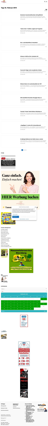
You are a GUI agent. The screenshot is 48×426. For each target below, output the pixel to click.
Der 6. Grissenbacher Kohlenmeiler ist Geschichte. (29, 414)
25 (10, 308)
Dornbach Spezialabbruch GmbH (6, 246)
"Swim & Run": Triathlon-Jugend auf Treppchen (31, 28)
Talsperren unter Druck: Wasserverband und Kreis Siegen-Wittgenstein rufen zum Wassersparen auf (30, 420)
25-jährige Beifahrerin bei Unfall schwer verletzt (31, 139)
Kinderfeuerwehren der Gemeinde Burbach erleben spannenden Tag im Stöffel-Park (30, 410)
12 (17, 303)
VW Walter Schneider (4, 229)
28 (30, 308)
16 (43, 303)
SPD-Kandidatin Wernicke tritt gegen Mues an (31, 97)
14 (30, 303)
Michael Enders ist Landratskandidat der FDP (30, 83)
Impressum (27, 221)
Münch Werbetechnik (4, 230)
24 (4, 308)
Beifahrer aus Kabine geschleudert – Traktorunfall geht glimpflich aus (29, 417)
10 (4, 303)
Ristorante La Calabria (4, 243)
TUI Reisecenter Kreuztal (5, 239)
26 (17, 308)
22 (37, 306)
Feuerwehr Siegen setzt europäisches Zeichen (31, 70)
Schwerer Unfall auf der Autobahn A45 (29, 56)
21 (30, 306)
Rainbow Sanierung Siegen (5, 245)
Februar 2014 (24, 294)
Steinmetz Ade (3, 236)
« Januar (3, 311)
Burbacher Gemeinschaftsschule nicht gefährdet (31, 15)
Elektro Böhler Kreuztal (4, 232)
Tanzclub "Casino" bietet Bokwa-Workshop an (31, 111)
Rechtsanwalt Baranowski (5, 233)
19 (17, 306)
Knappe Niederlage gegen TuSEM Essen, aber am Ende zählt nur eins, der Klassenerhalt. (30, 406)
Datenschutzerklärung (22, 221)
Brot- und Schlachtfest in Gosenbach (28, 42)
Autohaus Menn (3, 242)
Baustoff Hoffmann (4, 235)
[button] (35, 209)
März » (45, 311)
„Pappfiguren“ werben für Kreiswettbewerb (30, 125)
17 (4, 306)
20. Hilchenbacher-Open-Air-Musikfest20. (30, 412)
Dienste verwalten (15, 216)
